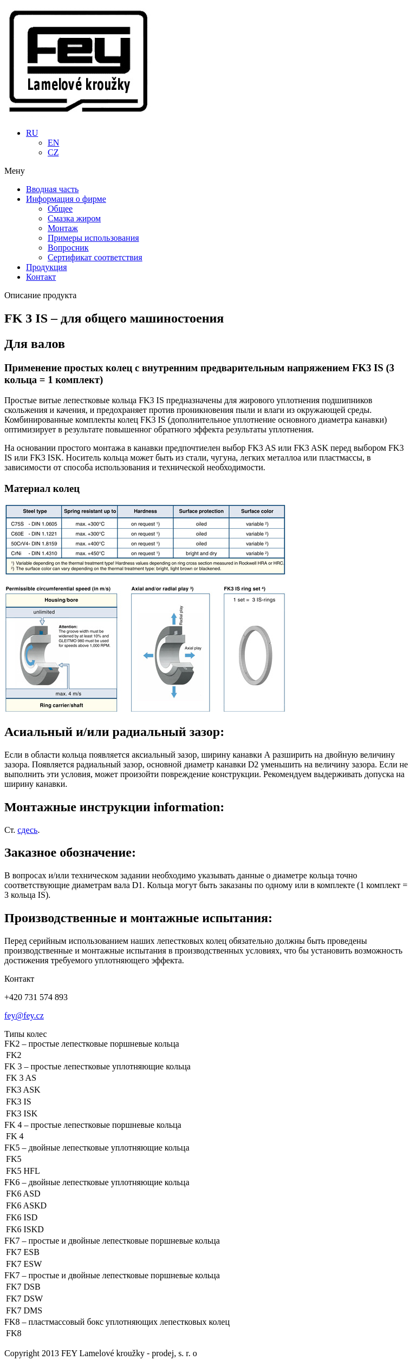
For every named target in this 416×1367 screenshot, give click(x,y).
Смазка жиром (74, 218)
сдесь (27, 829)
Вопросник (68, 247)
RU (32, 132)
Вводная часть (52, 189)
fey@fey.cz (24, 1015)
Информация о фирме (66, 198)
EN (53, 142)
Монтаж (63, 228)
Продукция (46, 267)
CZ (53, 152)
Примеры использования (93, 237)
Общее (60, 208)
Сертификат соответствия (95, 257)
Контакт (41, 276)
